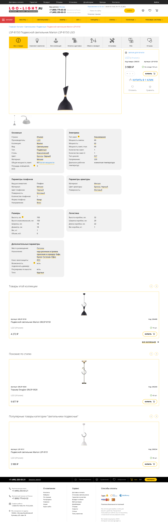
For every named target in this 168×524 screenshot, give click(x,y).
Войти (156, 2)
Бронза (40, 156)
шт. (134, 479)
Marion (40, 143)
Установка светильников (80, 495)
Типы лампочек (77, 514)
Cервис (75, 488)
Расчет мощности (46, 162)
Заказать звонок (35, 480)
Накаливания (100, 137)
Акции (45, 504)
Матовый (41, 193)
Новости (75, 509)
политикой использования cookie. (113, 515)
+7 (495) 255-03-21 (65, 12)
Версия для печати (136, 53)
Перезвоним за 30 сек (96, 7)
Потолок (40, 248)
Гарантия (33, 2)
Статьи (74, 511)
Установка (73, 2)
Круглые (40, 272)
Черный (47, 156)
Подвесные (41, 27)
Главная (12, 27)
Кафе (58, 254)
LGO (38, 140)
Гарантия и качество (79, 497)
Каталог (7, 20)
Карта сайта (47, 507)
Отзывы (59, 2)
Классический (43, 153)
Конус (39, 199)
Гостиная (46, 257)
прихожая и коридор (46, 254)
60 (95, 143)
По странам (47, 497)
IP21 (38, 260)
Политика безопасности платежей (112, 504)
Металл (40, 159)
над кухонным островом (47, 251)
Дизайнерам (88, 2)
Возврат (47, 2)
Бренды (103, 2)
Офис (53, 257)
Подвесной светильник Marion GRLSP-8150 (31, 322)
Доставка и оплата (16, 2)
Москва (62, 7)
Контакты (116, 2)
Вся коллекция (150, 342)
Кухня (39, 257)
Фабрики (46, 495)
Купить (150, 74)
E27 (95, 156)
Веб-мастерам (77, 502)
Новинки (46, 502)
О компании (49, 488)
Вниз (39, 202)
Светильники (30, 27)
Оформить (151, 479)
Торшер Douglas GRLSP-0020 (24, 389)
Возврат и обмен (77, 499)
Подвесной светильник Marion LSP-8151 (29, 452)
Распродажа (47, 499)
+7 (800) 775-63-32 (64, 10)
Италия (40, 137)
